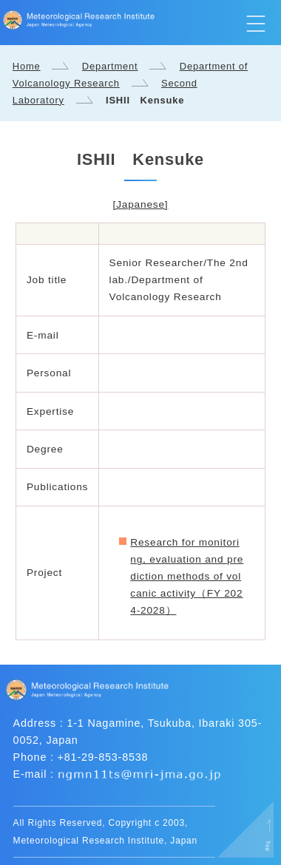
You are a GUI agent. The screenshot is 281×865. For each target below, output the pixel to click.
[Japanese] (141, 204)
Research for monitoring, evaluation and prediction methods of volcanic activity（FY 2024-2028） (186, 576)
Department (110, 66)
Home (27, 66)
